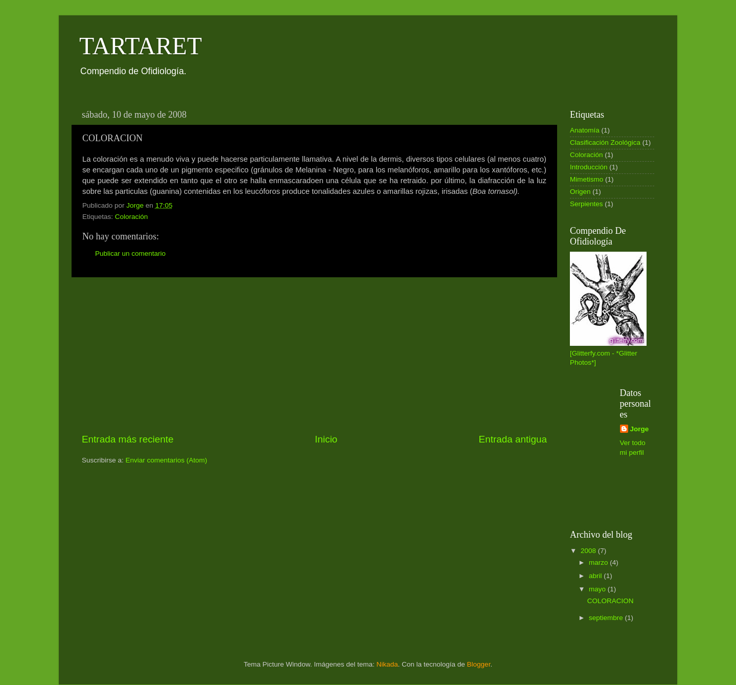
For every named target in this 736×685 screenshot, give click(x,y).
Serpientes (586, 204)
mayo (598, 589)
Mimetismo (586, 179)
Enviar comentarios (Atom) (167, 460)
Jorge (639, 429)
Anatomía (585, 130)
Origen (580, 191)
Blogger (479, 664)
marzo (599, 562)
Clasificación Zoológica (605, 142)
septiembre (607, 618)
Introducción (589, 167)
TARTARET (140, 45)
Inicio (326, 439)
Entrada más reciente (128, 439)
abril (596, 576)
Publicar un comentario (130, 253)
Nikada (387, 664)
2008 (589, 551)
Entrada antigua (513, 439)
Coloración (131, 216)
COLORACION (610, 601)
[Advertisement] (314, 355)
